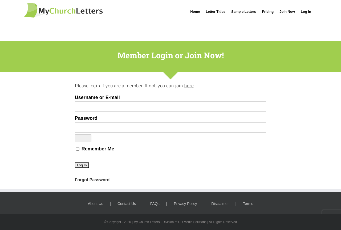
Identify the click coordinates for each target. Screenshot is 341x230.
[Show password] (83, 138)
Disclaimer (220, 204)
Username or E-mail (97, 97)
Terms (248, 204)
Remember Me (95, 148)
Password (86, 118)
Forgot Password (92, 180)
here (189, 86)
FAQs (155, 204)
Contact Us (126, 204)
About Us (95, 204)
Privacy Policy (185, 204)
